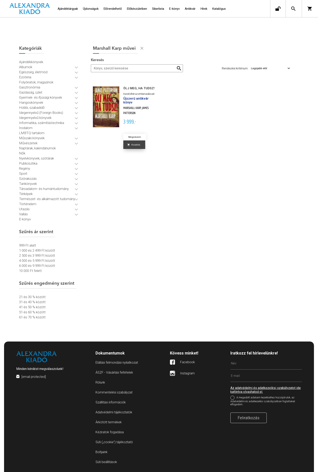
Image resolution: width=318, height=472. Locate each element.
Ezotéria (25, 77)
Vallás (23, 214)
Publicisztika (28, 163)
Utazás (24, 209)
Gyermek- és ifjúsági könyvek (40, 97)
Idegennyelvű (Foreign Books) (41, 113)
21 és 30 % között (32, 297)
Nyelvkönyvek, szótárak (36, 158)
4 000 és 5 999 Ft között (37, 261)
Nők (22, 153)
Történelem (27, 204)
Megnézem (134, 137)
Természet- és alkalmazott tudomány (47, 199)
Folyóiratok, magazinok (36, 82)
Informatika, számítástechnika (41, 123)
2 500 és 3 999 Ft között (37, 255)
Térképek (26, 194)
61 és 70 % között (32, 317)
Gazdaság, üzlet (30, 92)
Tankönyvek (28, 184)
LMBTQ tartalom (31, 133)
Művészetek (28, 143)
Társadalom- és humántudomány (44, 189)
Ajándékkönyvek (31, 62)
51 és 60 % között (32, 312)
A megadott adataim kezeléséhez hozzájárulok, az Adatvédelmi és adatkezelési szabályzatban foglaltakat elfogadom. (262, 401)
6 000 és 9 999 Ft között (37, 266)
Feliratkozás (248, 417)
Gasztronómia (29, 87)
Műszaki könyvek (32, 138)
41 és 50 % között (32, 307)
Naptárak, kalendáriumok (37, 148)
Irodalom (25, 128)
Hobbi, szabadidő (32, 108)
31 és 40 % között (32, 302)
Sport (23, 173)
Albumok (25, 67)
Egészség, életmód (33, 72)
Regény (24, 168)
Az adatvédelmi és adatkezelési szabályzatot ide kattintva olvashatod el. (265, 390)
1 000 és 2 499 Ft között (37, 250)
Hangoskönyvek (31, 102)
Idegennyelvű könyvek (35, 118)
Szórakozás (28, 179)
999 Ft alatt (27, 245)
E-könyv (25, 219)
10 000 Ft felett (30, 271)
